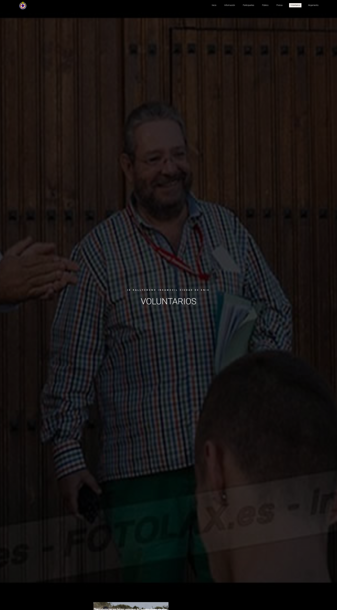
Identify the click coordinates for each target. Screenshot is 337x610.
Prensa (279, 5)
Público (265, 5)
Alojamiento (313, 5)
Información (229, 5)
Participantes (248, 5)
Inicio (214, 5)
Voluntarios (295, 5)
